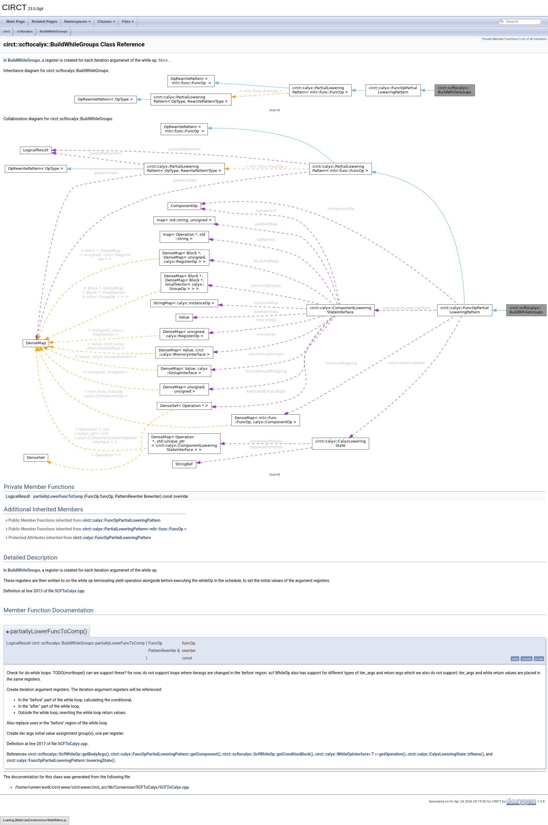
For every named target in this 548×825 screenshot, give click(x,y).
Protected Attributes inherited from (78, 537)
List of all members (533, 39)
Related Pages (44, 21)
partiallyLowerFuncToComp (58, 496)
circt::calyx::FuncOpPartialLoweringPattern (122, 520)
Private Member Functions (500, 39)
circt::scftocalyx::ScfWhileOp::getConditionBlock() (267, 754)
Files (128, 21)
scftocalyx (25, 31)
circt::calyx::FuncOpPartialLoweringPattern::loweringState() (61, 760)
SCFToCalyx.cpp (69, 591)
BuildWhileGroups (53, 31)
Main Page (15, 21)
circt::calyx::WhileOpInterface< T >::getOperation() (360, 754)
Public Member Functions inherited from (82, 520)
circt (6, 31)
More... (164, 60)
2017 (41, 743)
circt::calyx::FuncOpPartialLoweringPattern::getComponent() (165, 754)
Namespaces (77, 21)
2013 (38, 591)
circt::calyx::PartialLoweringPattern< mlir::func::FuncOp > (134, 529)
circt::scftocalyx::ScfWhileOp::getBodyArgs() (68, 754)
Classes (106, 21)
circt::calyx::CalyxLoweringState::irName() (445, 754)
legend (274, 110)
